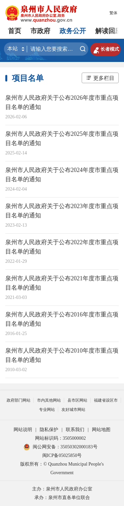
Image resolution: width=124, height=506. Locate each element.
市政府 (40, 30)
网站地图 (101, 429)
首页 (14, 30)
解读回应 (108, 30)
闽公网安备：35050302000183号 (60, 446)
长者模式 (105, 49)
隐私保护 (49, 429)
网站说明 (23, 429)
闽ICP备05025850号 (62, 455)
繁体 (113, 13)
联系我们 (75, 429)
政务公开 (73, 30)
